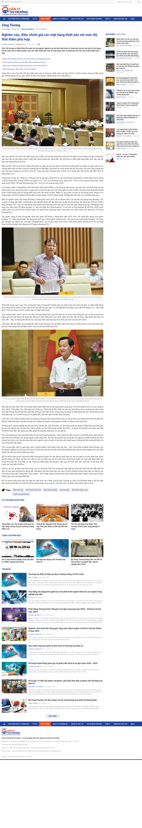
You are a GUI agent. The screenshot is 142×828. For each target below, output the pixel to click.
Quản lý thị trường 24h (60, 19)
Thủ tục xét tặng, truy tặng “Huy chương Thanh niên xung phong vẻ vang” (85, 526)
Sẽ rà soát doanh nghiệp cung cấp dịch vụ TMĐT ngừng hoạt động (18, 560)
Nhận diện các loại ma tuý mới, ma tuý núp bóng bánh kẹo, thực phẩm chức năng (128, 41)
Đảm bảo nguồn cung (80, 490)
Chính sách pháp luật (120, 19)
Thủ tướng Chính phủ (33, 490)
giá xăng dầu (64, 490)
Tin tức (34, 19)
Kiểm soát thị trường (35, 687)
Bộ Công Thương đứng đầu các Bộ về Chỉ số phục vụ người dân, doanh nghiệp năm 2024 (86, 561)
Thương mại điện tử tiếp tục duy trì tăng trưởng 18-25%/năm (56, 574)
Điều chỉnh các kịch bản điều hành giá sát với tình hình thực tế (25, 66)
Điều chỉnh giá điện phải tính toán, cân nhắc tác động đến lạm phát (26, 59)
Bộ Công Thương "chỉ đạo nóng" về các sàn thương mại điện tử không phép (62, 700)
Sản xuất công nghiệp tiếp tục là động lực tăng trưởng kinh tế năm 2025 (128, 118)
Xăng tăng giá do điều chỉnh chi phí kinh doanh (19, 69)
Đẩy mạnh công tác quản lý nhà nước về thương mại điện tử (55, 646)
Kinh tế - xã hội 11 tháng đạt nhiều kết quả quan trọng (126, 155)
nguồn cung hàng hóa (21, 494)
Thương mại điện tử (27, 29)
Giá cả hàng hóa (41, 29)
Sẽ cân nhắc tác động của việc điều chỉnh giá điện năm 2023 (24, 62)
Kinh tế (107, 19)
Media (132, 19)
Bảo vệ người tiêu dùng (94, 19)
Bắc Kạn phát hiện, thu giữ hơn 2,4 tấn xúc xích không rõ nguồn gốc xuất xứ (127, 66)
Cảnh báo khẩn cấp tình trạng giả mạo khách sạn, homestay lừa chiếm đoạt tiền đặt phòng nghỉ (127, 54)
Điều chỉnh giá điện (50, 490)
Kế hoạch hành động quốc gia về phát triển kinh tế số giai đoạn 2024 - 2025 (63, 663)
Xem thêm (52, 716)
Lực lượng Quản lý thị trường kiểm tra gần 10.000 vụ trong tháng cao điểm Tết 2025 (126, 131)
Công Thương (45, 19)
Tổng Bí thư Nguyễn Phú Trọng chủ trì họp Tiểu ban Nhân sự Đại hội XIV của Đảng (52, 526)
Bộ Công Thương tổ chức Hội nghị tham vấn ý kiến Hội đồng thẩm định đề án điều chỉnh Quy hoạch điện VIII (128, 144)
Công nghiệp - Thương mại (10, 29)
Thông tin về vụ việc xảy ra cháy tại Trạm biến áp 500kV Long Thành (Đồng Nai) (127, 93)
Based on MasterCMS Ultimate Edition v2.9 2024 (17, 756)
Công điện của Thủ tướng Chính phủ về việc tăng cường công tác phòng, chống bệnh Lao (18, 526)
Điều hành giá (18, 490)
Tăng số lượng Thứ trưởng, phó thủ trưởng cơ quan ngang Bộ (127, 104)
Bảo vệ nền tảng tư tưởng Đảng (18, 19)
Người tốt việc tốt (77, 19)
